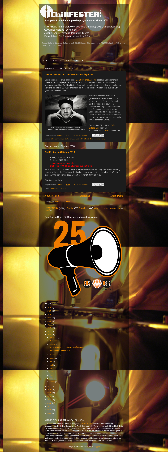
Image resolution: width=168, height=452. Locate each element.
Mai (51, 368)
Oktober (53, 344)
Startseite (85, 195)
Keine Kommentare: (80, 135)
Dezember (54, 337)
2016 (49, 389)
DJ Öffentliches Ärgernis (86, 80)
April (52, 372)
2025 (49, 311)
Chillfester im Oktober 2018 (60, 152)
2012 (49, 403)
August (52, 358)
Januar (52, 382)
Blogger (97, 447)
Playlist (70, 208)
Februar (53, 378)
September (54, 355)
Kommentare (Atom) (62, 201)
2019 (49, 331)
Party (103, 139)
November (54, 341)
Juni (51, 365)
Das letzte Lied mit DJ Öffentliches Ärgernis (69, 74)
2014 (49, 396)
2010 (49, 410)
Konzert (47, 210)
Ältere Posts (116, 195)
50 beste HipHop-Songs (111, 208)
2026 (49, 308)
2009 (49, 413)
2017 (49, 386)
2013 (49, 400)
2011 (49, 406)
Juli (51, 362)
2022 (49, 321)
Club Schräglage (57, 139)
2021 (49, 324)
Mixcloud (79, 61)
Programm (63, 188)
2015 (49, 393)
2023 (49, 318)
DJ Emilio (106, 131)
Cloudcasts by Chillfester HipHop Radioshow (58, 61)
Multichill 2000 (87, 424)
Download (83, 208)
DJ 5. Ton (68, 139)
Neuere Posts (52, 195)
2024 (49, 314)
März (52, 375)
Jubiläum (54, 188)
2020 (49, 328)
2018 (49, 335)
